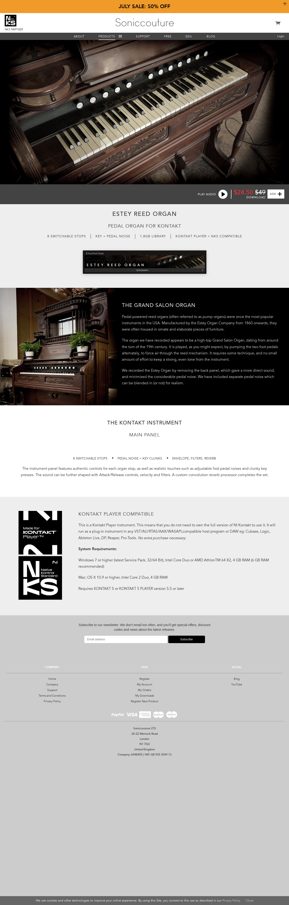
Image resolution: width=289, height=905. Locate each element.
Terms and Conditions (52, 838)
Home (52, 821)
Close (249, 900)
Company (52, 827)
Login (280, 36)
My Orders (144, 832)
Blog (237, 821)
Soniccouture (144, 22)
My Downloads (144, 838)
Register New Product (144, 843)
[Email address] (125, 782)
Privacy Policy (52, 843)
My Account (144, 827)
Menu (120, 36)
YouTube (236, 827)
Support (52, 832)
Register (144, 821)
